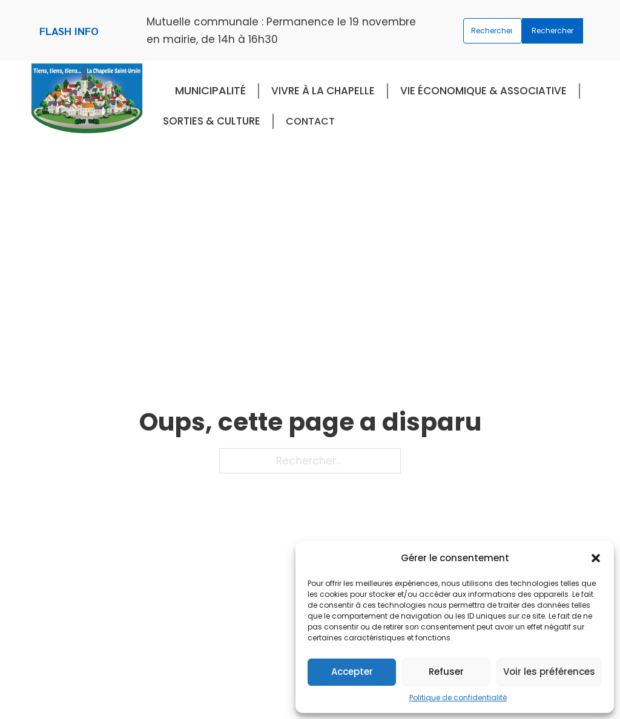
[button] (596, 558)
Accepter (352, 671)
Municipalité (210, 90)
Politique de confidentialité (458, 697)
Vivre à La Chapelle (323, 90)
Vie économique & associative (483, 90)
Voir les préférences (549, 671)
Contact (310, 121)
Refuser (446, 671)
